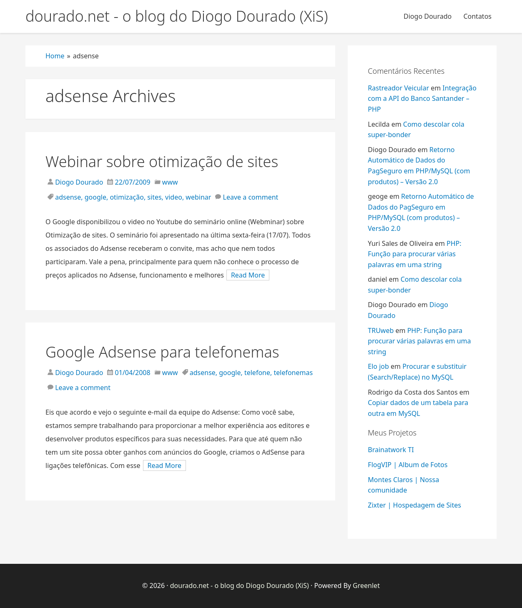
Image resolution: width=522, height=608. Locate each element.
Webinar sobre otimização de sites (161, 161)
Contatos (477, 16)
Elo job (378, 366)
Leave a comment (251, 197)
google (95, 197)
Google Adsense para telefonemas (162, 352)
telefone (257, 372)
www (170, 182)
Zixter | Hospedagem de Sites (414, 505)
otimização (127, 197)
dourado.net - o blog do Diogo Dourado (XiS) (239, 585)
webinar (198, 197)
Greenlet (366, 585)
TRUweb (381, 330)
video (173, 197)
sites (154, 197)
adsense (68, 197)
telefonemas (293, 372)
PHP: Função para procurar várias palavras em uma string (414, 254)
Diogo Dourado (428, 16)
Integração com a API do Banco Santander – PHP (422, 98)
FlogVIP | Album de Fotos (407, 464)
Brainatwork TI (391, 449)
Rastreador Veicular (398, 88)
